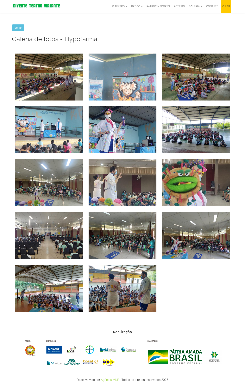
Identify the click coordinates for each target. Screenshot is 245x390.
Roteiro (179, 6)
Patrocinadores (158, 6)
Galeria (194, 6)
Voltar (18, 27)
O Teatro (118, 6)
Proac (135, 6)
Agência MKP (110, 380)
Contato (212, 6)
